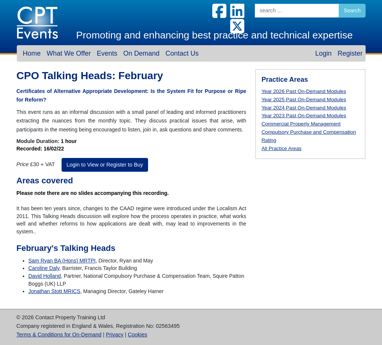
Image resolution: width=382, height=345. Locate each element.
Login (323, 53)
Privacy (114, 335)
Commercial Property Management (301, 124)
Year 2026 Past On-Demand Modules (304, 91)
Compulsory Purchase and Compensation (309, 132)
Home (32, 53)
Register (350, 53)
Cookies (137, 335)
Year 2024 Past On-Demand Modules (304, 108)
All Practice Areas (281, 148)
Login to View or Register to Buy (104, 165)
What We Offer (69, 53)
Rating (269, 140)
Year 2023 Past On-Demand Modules (304, 115)
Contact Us (181, 53)
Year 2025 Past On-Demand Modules (304, 99)
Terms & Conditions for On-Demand (58, 335)
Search (352, 10)
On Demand (141, 53)
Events (107, 53)
